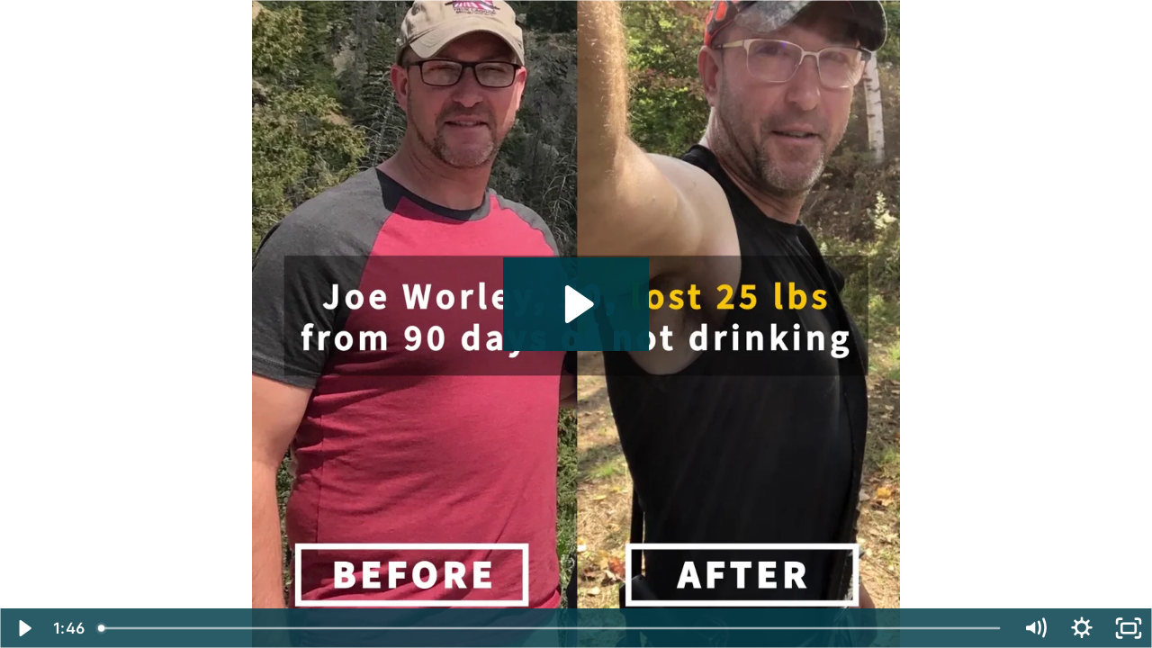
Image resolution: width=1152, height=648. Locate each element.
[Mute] (1035, 628)
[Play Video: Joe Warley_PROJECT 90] (576, 304)
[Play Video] (23, 628)
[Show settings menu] (1081, 628)
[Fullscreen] (1128, 628)
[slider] (551, 628)
